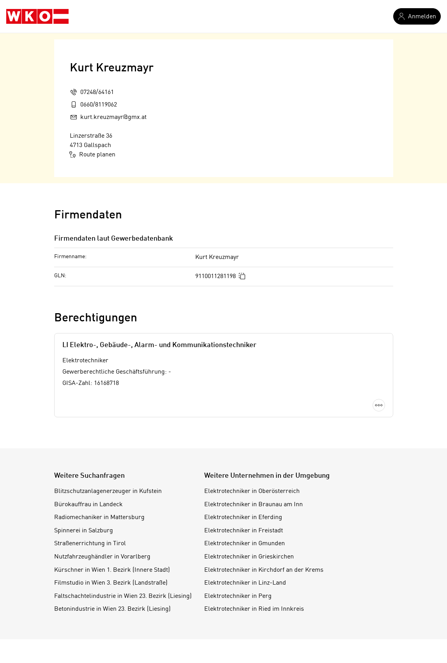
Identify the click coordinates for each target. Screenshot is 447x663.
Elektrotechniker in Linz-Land (245, 583)
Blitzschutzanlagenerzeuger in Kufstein (108, 491)
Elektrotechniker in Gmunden (244, 544)
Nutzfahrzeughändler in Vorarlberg (102, 557)
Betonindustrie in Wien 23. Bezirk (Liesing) (112, 609)
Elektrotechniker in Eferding (243, 517)
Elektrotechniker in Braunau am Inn (253, 505)
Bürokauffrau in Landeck (88, 505)
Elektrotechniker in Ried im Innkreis (254, 609)
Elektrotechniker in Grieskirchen (249, 557)
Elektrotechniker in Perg (238, 596)
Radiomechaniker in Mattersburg (99, 517)
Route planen (92, 154)
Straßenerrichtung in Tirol (90, 544)
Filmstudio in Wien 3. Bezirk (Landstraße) (111, 583)
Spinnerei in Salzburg (83, 531)
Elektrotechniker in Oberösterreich (252, 491)
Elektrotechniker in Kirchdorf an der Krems (263, 570)
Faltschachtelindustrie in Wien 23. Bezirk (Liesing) (123, 596)
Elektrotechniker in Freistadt (243, 531)
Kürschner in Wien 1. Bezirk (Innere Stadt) (112, 570)
